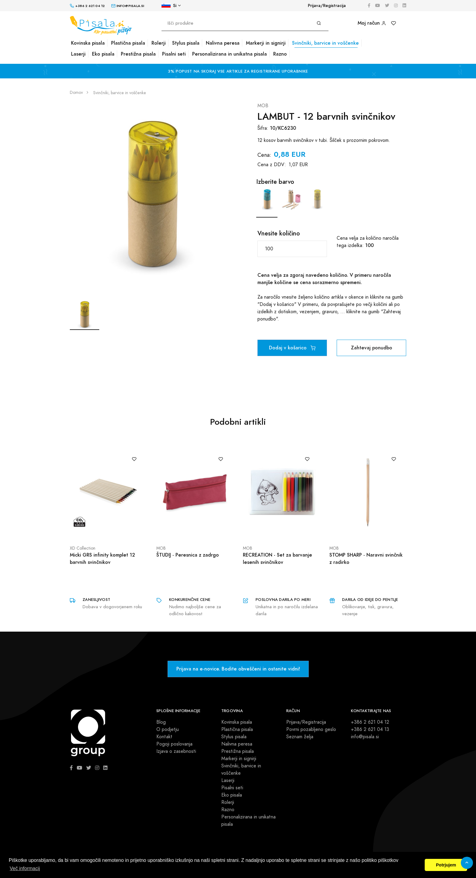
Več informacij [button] (25, 868)
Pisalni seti (174, 53)
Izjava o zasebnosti (176, 751)
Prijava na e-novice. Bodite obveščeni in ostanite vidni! (238, 668)
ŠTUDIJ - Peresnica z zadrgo (187, 554)
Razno (280, 53)
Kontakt (164, 736)
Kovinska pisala (88, 42)
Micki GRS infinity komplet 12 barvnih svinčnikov (102, 558)
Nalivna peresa (223, 42)
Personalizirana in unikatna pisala (229, 53)
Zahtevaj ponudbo (371, 347)
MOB (262, 105)
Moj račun (372, 22)
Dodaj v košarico (292, 347)
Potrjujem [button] (446, 865)
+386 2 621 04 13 (370, 729)
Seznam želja (299, 736)
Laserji (78, 53)
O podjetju (167, 729)
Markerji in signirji (266, 42)
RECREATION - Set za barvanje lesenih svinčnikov (277, 558)
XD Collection (82, 548)
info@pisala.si (365, 736)
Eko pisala (103, 53)
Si (169, 6)
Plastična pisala (128, 42)
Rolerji (158, 42)
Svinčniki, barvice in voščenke (325, 42)
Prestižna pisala (138, 53)
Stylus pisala (185, 42)
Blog (161, 722)
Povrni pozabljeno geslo (311, 729)
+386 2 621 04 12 (370, 722)
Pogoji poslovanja (174, 744)
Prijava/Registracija (327, 6)
